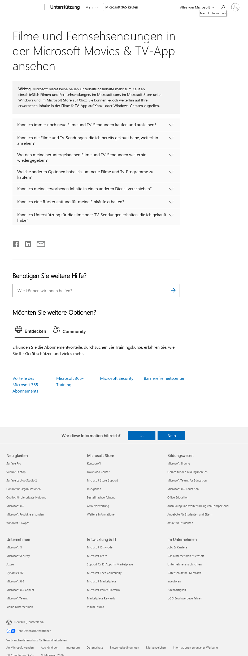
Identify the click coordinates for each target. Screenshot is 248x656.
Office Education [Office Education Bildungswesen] (177, 497)
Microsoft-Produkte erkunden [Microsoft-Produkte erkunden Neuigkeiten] (25, 514)
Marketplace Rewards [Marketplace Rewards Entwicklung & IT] (101, 598)
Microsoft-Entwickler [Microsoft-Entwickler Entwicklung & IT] (100, 547)
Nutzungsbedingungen (124, 647)
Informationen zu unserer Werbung (195, 647)
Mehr (89, 7)
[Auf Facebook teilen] (16, 243)
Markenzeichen (156, 647)
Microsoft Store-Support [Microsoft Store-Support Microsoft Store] (102, 480)
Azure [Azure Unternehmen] (10, 564)
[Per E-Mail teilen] (38, 243)
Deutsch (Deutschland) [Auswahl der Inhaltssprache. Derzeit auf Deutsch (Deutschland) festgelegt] (28, 622)
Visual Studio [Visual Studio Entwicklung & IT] (95, 607)
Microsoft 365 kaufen (121, 7)
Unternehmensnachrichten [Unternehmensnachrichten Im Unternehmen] (184, 564)
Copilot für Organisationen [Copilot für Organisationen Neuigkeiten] (23, 489)
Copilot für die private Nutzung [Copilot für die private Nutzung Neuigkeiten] (26, 497)
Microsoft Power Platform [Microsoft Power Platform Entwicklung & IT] (103, 590)
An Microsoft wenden (20, 647)
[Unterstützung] (64, 7)
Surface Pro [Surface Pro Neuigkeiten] (13, 463)
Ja (141, 435)
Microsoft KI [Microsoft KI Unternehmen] (14, 547)
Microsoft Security (116, 378)
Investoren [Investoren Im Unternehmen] (174, 581)
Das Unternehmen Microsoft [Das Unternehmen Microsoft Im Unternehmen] (185, 556)
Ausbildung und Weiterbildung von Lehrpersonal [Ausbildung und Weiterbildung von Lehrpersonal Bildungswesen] (198, 506)
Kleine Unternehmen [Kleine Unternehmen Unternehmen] (19, 607)
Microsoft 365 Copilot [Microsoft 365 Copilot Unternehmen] (20, 590)
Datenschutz (95, 647)
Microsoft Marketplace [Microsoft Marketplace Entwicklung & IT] (101, 581)
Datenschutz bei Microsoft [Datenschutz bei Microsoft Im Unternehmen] (184, 573)
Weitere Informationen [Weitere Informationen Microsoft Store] (101, 514)
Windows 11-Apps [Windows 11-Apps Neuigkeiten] (17, 523)
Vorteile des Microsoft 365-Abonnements (26, 384)
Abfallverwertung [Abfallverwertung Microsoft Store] (98, 506)
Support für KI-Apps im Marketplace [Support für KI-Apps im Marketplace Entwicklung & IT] (110, 564)
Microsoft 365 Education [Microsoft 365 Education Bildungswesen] (183, 489)
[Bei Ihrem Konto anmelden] (235, 7)
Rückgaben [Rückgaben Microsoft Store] (94, 489)
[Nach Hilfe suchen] (222, 7)
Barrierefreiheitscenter (164, 378)
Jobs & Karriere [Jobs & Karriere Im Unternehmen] (177, 547)
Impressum (73, 647)
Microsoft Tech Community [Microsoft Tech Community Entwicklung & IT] (104, 573)
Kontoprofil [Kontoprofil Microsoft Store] (94, 463)
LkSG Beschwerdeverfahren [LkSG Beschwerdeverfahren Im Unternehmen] (184, 598)
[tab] (32, 331)
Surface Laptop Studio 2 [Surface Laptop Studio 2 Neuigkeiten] (21, 480)
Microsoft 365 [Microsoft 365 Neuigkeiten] (15, 506)
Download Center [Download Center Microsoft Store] (98, 472)
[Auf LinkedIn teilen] (26, 243)
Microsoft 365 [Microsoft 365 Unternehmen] (15, 581)
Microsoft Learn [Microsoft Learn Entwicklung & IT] (97, 556)
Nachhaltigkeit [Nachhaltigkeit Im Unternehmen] (176, 590)
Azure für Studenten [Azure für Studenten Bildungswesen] (180, 523)
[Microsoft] (24, 7)
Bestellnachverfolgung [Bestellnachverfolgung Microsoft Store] (101, 497)
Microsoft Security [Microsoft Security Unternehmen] (18, 556)
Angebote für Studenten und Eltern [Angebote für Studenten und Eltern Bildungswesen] (189, 514)
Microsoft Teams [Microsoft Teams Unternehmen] (17, 598)
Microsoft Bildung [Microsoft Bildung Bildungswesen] (178, 463)
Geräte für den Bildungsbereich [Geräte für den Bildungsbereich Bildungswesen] (187, 472)
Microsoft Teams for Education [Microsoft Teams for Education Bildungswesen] (187, 480)
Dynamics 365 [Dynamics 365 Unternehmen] (15, 573)
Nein (171, 435)
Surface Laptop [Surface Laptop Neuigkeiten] (15, 472)
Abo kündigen (49, 647)
